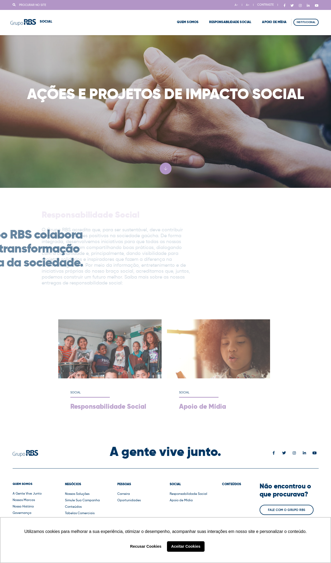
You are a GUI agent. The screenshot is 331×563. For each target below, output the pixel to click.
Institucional (306, 18)
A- (236, 5)
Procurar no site (29, 5)
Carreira (123, 494)
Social (175, 484)
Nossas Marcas (24, 500)
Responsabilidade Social (223, 19)
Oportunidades (129, 500)
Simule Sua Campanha (82, 500)
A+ (247, 5)
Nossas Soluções (77, 494)
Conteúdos (73, 506)
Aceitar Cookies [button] (186, 546)
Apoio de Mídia (267, 19)
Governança (22, 513)
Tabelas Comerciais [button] (79, 513)
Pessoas (124, 484)
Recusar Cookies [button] (146, 546)
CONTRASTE (265, 4)
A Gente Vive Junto (27, 493)
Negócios (73, 484)
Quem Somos (181, 19)
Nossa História (23, 506)
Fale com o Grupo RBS (286, 510)
